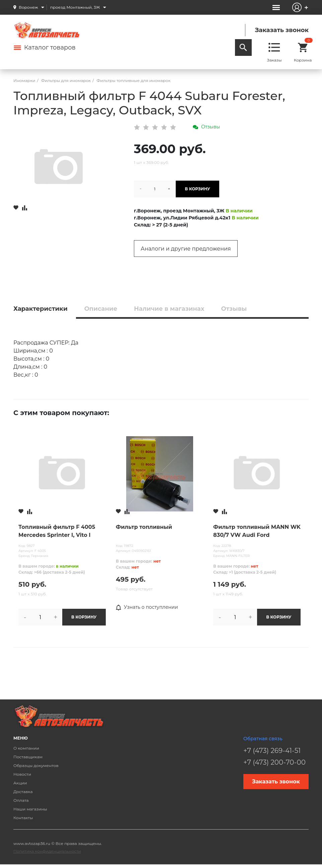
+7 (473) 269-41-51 (272, 751)
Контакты (23, 817)
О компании (26, 748)
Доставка (22, 791)
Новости (22, 774)
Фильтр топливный (144, 527)
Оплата (21, 800)
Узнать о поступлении (147, 607)
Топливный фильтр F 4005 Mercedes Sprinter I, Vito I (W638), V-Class (56, 531)
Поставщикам (28, 756)
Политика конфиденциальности (47, 851)
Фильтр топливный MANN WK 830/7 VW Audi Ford (257, 531)
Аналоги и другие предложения (186, 249)
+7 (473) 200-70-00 (274, 762)
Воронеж (28, 7)
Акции (20, 782)
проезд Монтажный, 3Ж (75, 7)
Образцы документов (36, 765)
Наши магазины (30, 808)
